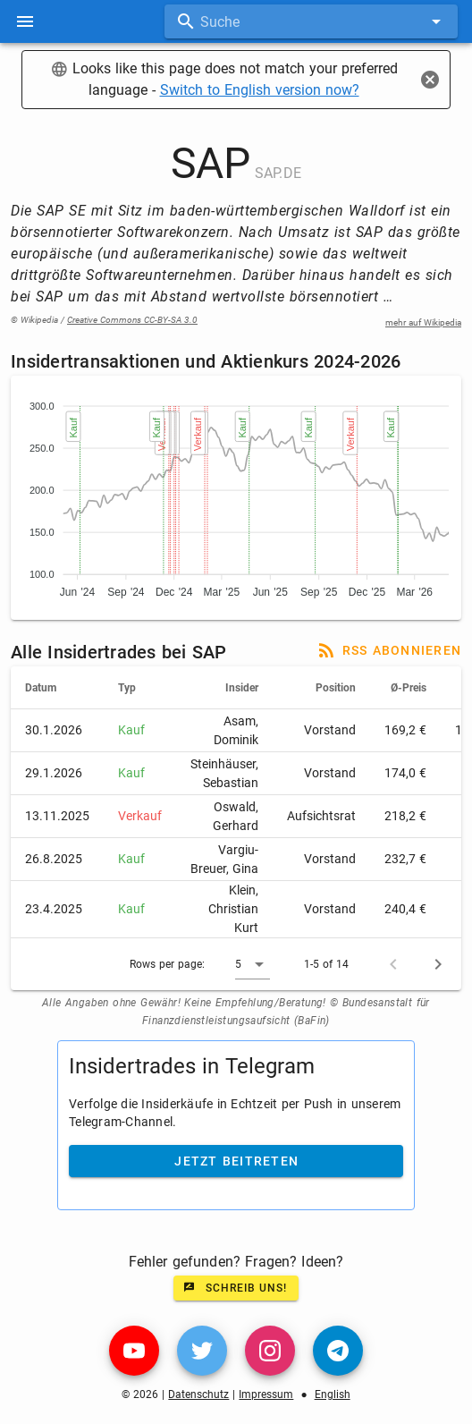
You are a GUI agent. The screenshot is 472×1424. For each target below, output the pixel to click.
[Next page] (438, 964)
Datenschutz (198, 1394)
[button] (252, 964)
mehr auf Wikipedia (423, 322)
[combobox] (311, 21)
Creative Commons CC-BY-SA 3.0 (132, 320)
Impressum (266, 1394)
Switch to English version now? (259, 89)
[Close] (429, 79)
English (332, 1394)
